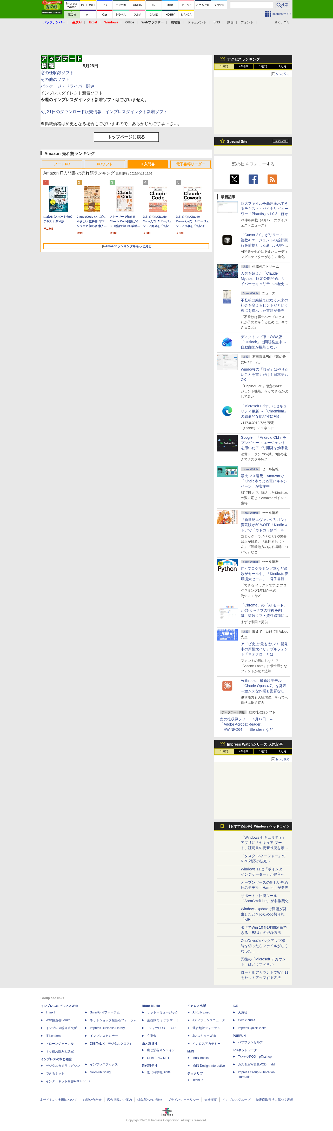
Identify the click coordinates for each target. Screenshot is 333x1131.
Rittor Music (151, 1006)
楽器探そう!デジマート (163, 1020)
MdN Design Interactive (208, 1066)
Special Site (237, 141)
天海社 (242, 1012)
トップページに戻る (126, 137)
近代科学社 (149, 1066)
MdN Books (200, 1058)
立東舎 (151, 1036)
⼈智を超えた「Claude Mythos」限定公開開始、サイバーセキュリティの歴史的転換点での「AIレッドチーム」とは (264, 283)
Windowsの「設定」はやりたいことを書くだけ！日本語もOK (264, 374)
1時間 (224, 66)
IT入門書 (148, 164)
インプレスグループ (236, 1100)
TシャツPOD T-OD (161, 1028)
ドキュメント (197, 22)
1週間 (263, 66)
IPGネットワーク (245, 1050)
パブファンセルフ (250, 1042)
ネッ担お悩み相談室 (60, 1051)
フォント (247, 22)
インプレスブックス (104, 1064)
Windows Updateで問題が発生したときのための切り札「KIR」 (264, 914)
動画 (230, 22)
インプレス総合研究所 (61, 1028)
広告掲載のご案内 (119, 1100)
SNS (217, 22)
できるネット (55, 1073)
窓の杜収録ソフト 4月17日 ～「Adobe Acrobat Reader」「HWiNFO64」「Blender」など (246, 724)
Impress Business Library (107, 1028)
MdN (190, 1051)
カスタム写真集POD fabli (256, 1064)
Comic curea (246, 1020)
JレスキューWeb (204, 1036)
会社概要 (210, 1100)
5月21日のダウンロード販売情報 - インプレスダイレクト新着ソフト (104, 111)
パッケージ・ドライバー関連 (68, 86)
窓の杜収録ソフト (57, 72)
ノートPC (62, 164)
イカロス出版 (196, 1006)
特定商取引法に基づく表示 (274, 1100)
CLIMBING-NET (158, 1058)
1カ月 (283, 66)
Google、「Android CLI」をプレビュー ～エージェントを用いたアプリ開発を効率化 (264, 442)
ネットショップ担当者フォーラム (113, 1020)
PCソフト (105, 164)
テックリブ (195, 1073)
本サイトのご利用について (58, 1100)
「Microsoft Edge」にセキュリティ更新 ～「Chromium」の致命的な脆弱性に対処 (264, 411)
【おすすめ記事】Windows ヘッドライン (258, 826)
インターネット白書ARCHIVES (68, 1081)
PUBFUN (239, 1036)
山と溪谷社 (149, 1043)
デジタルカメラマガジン (63, 1066)
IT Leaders (53, 1036)
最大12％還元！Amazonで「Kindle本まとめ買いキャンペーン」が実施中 (264, 481)
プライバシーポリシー (183, 1100)
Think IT (51, 1012)
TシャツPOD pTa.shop (255, 1056)
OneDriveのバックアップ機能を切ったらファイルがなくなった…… (264, 946)
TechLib (197, 1080)
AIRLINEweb (201, 1012)
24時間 (243, 66)
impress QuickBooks (252, 1028)
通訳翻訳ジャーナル (206, 1028)
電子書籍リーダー (190, 164)
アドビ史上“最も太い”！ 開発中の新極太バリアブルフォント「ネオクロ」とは (264, 649)
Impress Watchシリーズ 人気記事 (255, 744)
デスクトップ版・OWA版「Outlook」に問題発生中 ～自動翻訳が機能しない (264, 342)
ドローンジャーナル (60, 1043)
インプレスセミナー (104, 1036)
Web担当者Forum (58, 1020)
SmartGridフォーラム (105, 1012)
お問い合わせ (92, 1100)
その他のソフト (55, 79)
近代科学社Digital (159, 1072)
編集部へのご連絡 (149, 1100)
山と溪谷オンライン (161, 1050)
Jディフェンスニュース (208, 1020)
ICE (235, 1006)
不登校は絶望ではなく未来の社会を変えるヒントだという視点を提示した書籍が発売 (264, 305)
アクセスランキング (243, 59)
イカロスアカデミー (206, 1043)
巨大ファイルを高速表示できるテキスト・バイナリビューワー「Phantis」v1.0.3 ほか (264, 208)
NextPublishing (100, 1072)
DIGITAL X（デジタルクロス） (111, 1043)
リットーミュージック (162, 1012)
